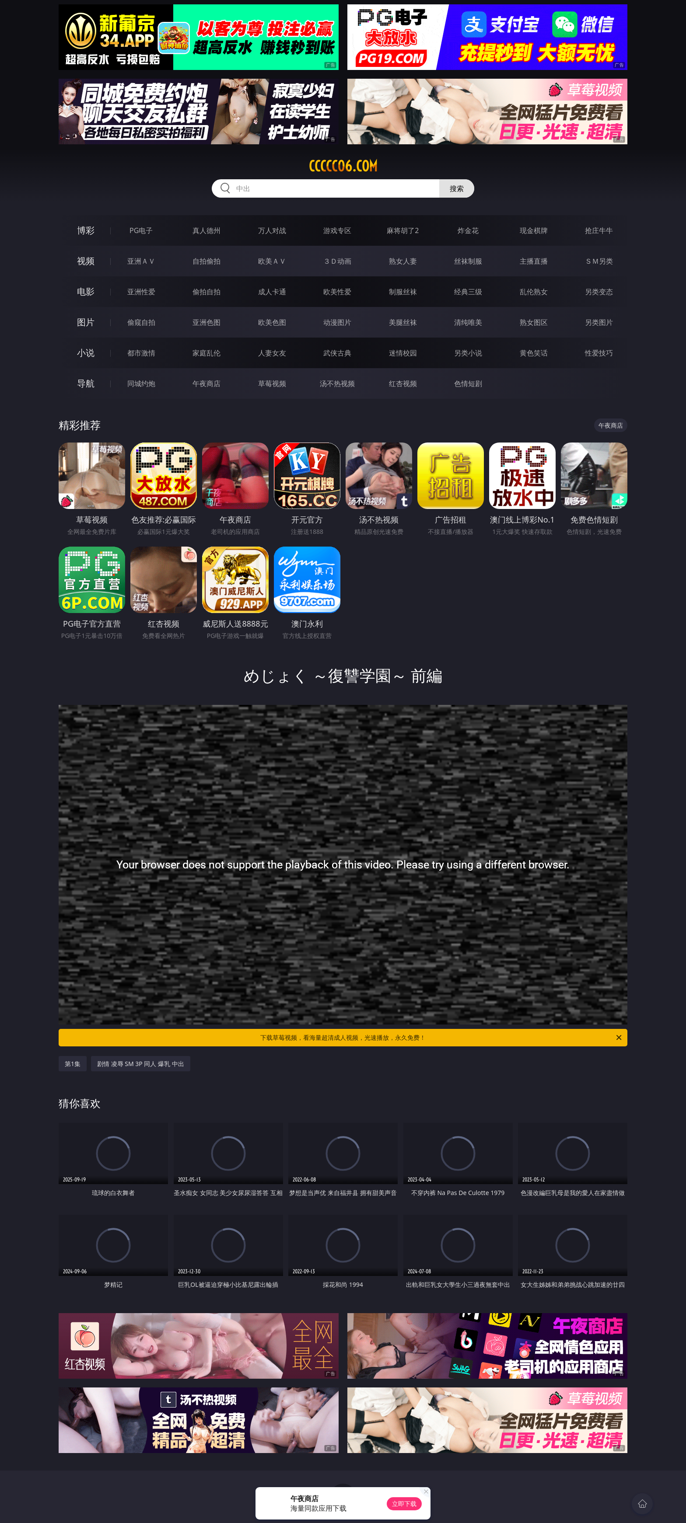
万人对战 (272, 230)
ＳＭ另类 (599, 261)
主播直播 (534, 261)
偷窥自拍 (141, 322)
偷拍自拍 (206, 291)
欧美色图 (272, 322)
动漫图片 (337, 322)
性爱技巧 (599, 353)
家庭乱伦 (206, 353)
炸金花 (468, 230)
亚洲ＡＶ (141, 261)
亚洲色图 (206, 322)
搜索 (457, 188)
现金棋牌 (534, 230)
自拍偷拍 (206, 261)
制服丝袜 (403, 291)
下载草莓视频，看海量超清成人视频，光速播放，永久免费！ (441, 1037)
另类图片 (599, 322)
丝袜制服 (468, 261)
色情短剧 (468, 383)
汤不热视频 (337, 383)
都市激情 (141, 353)
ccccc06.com (343, 166)
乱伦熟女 (534, 291)
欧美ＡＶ (272, 261)
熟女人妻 (403, 261)
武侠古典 (337, 353)
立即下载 (404, 1503)
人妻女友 (272, 353)
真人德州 (206, 230)
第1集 (72, 1063)
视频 (85, 261)
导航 (85, 383)
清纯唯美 (468, 322)
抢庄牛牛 (599, 230)
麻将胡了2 (403, 230)
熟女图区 (534, 322)
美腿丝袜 (403, 322)
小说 (85, 353)
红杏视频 (403, 383)
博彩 (85, 230)
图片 (85, 322)
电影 (85, 291)
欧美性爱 (337, 291)
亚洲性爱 (141, 291)
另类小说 (468, 353)
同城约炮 (141, 383)
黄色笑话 (534, 353)
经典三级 (468, 291)
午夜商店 (206, 383)
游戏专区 (337, 230)
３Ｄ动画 (337, 261)
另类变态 (599, 291)
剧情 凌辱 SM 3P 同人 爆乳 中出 (140, 1063)
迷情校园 (403, 353)
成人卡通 (272, 291)
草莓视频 (272, 383)
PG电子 (141, 230)
